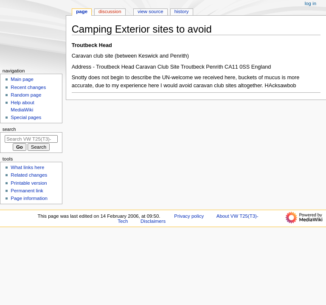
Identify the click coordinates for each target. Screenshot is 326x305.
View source (150, 11)
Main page (22, 79)
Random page (26, 94)
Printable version (29, 183)
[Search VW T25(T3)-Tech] (31, 139)
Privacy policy (189, 216)
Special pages (26, 117)
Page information (29, 198)
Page (81, 11)
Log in (310, 3)
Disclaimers (153, 221)
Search (9, 129)
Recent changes (28, 87)
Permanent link (27, 190)
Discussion (109, 11)
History (181, 11)
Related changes (29, 174)
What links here (27, 167)
